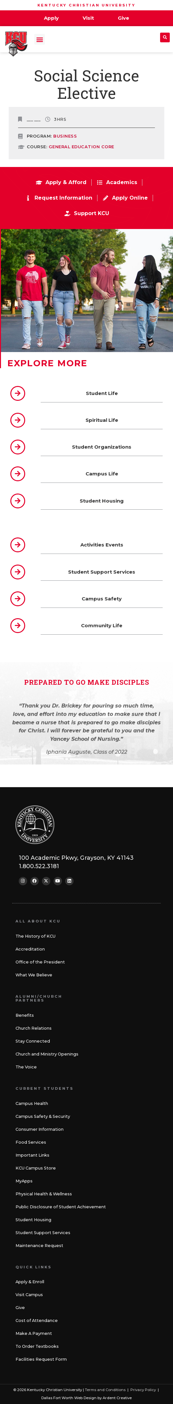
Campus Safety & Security (42, 1116)
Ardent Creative (117, 1398)
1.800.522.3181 (39, 866)
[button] (39, 39)
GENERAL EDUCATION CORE (81, 146)
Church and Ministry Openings (46, 1054)
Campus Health (31, 1103)
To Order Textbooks (37, 1346)
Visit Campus (29, 1294)
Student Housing (33, 1219)
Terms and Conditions (105, 1390)
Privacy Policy (143, 1390)
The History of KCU (35, 936)
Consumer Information (39, 1129)
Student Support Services (42, 1232)
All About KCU (38, 921)
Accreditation (30, 949)
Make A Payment (33, 1333)
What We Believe (33, 974)
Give (20, 1307)
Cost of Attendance (36, 1320)
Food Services (30, 1142)
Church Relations (33, 1028)
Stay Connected (32, 1041)
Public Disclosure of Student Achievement (60, 1206)
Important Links (32, 1155)
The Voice (26, 1067)
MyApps (24, 1181)
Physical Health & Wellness (43, 1193)
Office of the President (40, 962)
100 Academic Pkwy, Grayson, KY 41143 (76, 857)
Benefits (24, 1015)
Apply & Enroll (29, 1281)
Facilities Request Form (41, 1359)
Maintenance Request (39, 1245)
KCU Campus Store (35, 1168)
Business (65, 136)
